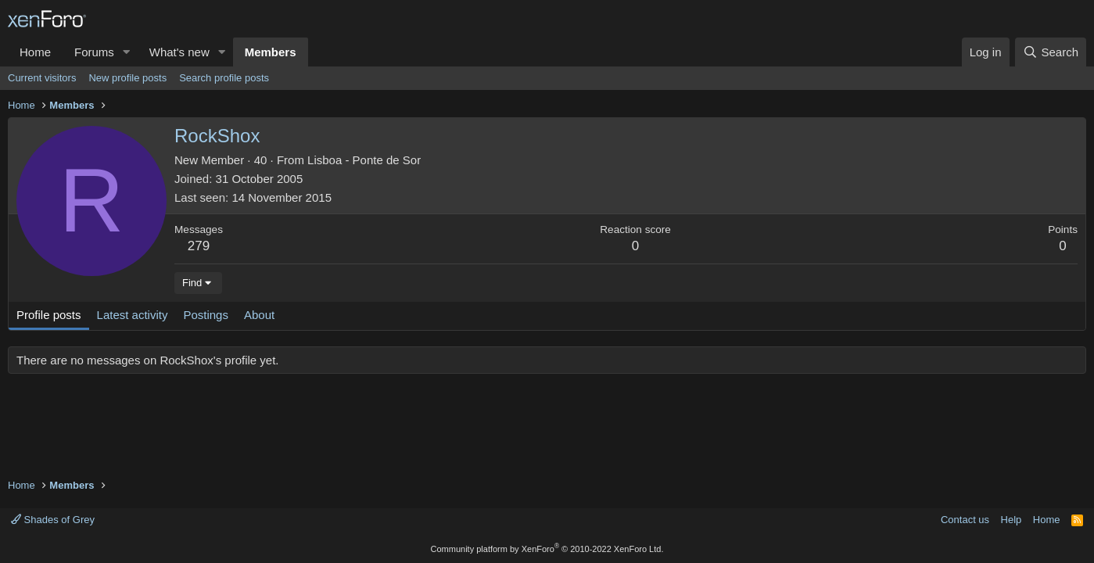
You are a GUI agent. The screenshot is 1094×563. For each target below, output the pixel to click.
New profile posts (127, 78)
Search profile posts (224, 78)
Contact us (965, 519)
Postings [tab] (205, 314)
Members (270, 52)
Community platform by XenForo (547, 549)
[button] (127, 52)
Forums (94, 52)
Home (35, 52)
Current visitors (42, 78)
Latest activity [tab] (132, 314)
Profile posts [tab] (48, 314)
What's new (179, 52)
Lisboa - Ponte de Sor (364, 160)
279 (199, 245)
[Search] (1050, 52)
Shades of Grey (53, 519)
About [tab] (259, 314)
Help (1011, 519)
